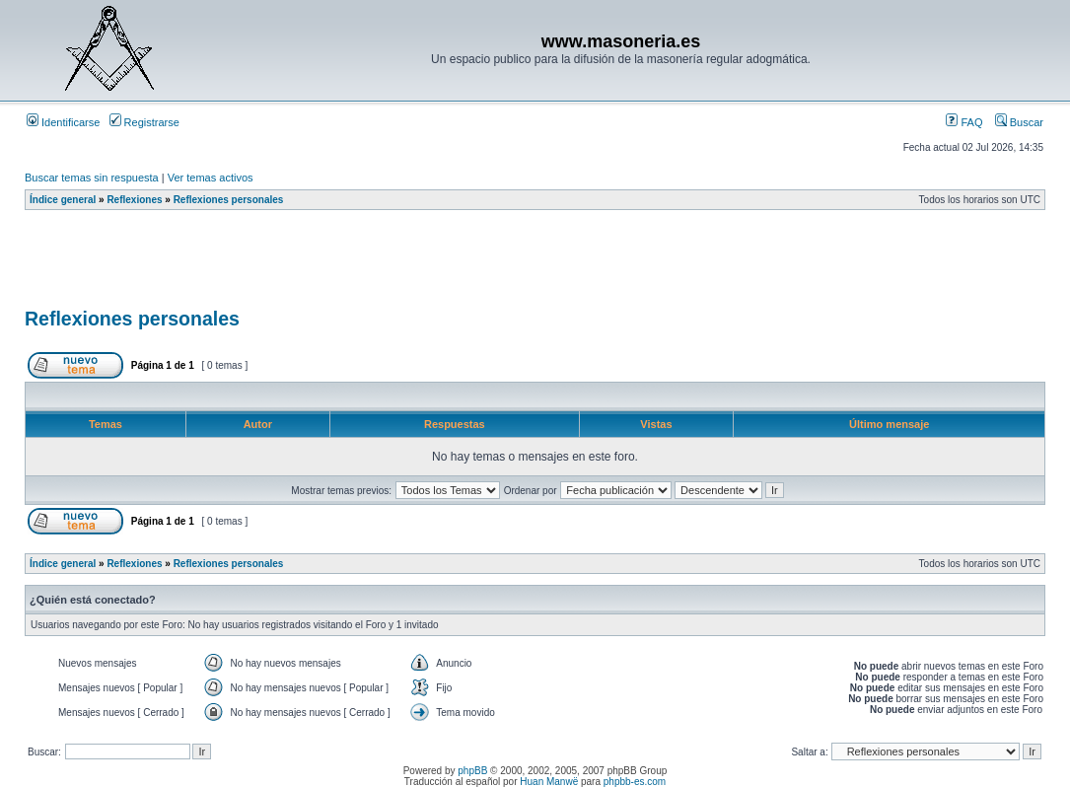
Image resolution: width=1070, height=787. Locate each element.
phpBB (472, 770)
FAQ (964, 122)
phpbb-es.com (635, 781)
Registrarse (144, 122)
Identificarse (63, 122)
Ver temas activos (210, 177)
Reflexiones (134, 199)
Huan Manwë (549, 781)
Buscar (1019, 122)
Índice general (63, 199)
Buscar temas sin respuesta (92, 177)
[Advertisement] (384, 265)
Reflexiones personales (229, 199)
